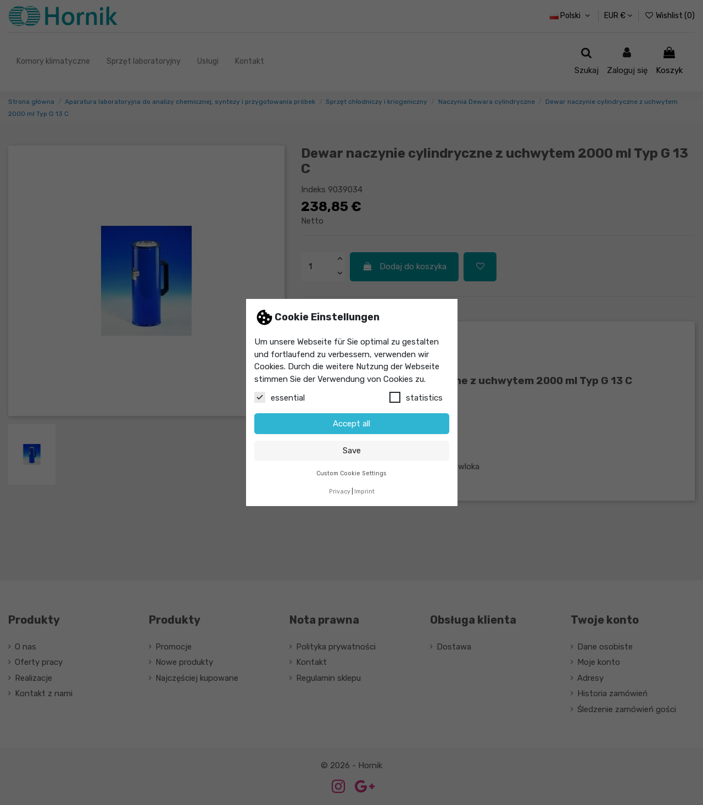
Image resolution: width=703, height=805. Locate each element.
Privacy (339, 491)
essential (279, 397)
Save (352, 451)
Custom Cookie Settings (351, 473)
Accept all (351, 424)
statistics (416, 397)
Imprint (364, 491)
